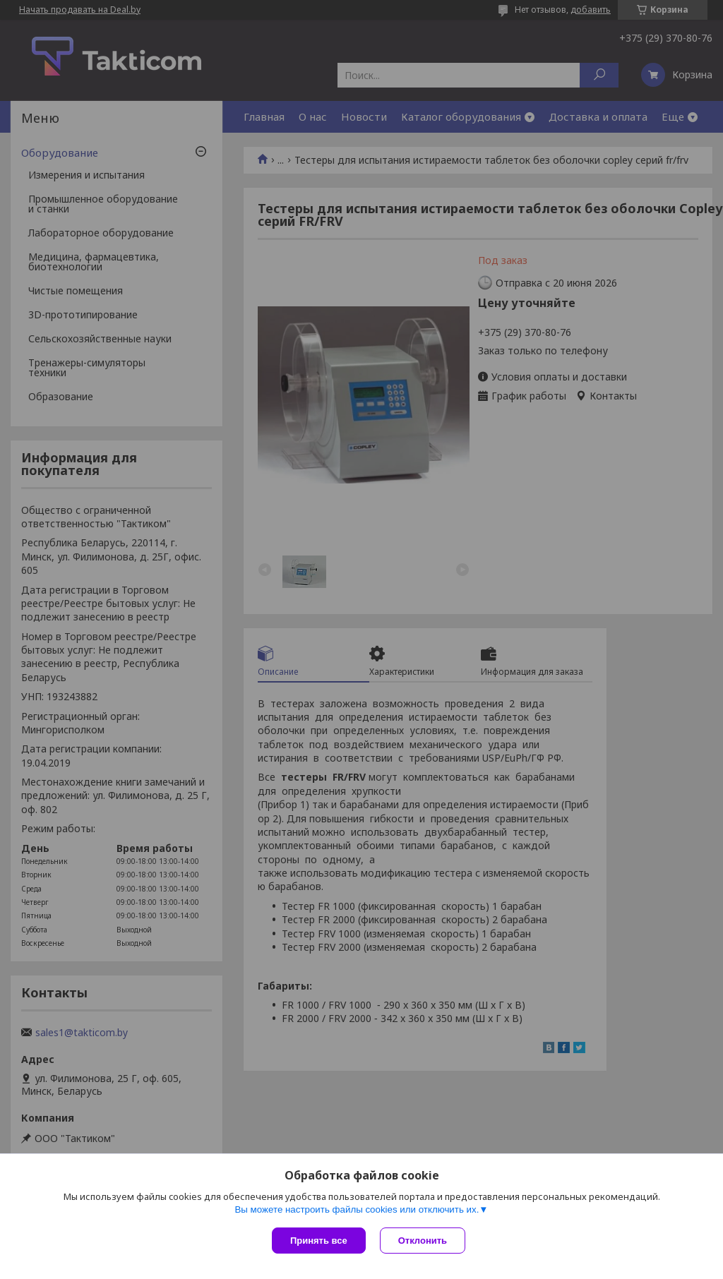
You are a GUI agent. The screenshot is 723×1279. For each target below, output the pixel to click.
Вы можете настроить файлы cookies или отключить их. (356, 1209)
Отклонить (422, 1240)
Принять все (318, 1240)
